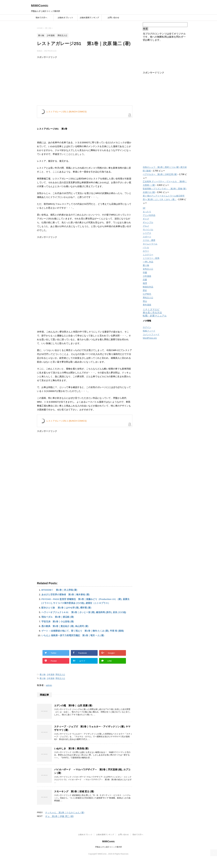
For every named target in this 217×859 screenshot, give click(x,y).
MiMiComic (39, 5)
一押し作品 (148, 262)
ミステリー (148, 254)
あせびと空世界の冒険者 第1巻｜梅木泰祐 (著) (65, 594)
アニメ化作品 (149, 215)
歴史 (145, 290)
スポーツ (147, 236)
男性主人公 (60, 674)
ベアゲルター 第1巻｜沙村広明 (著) (160, 174)
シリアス (147, 233)
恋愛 (145, 279)
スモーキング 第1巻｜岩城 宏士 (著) (74, 791)
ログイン (147, 327)
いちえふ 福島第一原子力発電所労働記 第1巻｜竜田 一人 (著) (72, 635)
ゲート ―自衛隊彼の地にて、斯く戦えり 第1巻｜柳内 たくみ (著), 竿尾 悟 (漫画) (82, 630)
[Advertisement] (84, 83)
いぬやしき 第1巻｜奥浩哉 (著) (71, 748)
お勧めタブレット (65, 17)
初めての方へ (41, 17)
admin (49, 685)
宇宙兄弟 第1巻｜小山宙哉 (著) (57, 621)
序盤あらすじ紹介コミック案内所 (108, 847)
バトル (146, 247)
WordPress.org (150, 338)
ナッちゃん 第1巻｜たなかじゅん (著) (64, 812)
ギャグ (146, 219)
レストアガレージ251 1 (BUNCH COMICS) (66, 111)
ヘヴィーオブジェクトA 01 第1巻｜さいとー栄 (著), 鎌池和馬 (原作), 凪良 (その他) (83, 612)
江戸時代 (147, 294)
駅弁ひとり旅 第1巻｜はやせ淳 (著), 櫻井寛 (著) (66, 607)
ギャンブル (148, 222)
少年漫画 (50, 674)
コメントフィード (151, 334)
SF (144, 208)
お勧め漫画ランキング (89, 17)
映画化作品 (148, 287)
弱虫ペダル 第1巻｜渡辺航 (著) (57, 617)
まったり (147, 211)
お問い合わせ (113, 17)
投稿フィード (149, 331)
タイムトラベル (150, 244)
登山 (145, 301)
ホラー (146, 251)
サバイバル (148, 229)
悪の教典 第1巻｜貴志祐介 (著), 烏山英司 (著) (64, 626)
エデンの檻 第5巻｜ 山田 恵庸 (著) (73, 705)
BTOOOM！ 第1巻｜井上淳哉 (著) (59, 590)
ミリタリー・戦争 (151, 258)
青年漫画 (147, 305)
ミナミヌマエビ (151, 309)
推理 (145, 283)
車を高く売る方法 (152, 312)
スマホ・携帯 (149, 240)
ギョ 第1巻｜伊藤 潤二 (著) (59, 816)
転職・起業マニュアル (155, 315)
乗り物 (42, 674)
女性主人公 (148, 269)
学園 (145, 272)
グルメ (146, 226)
